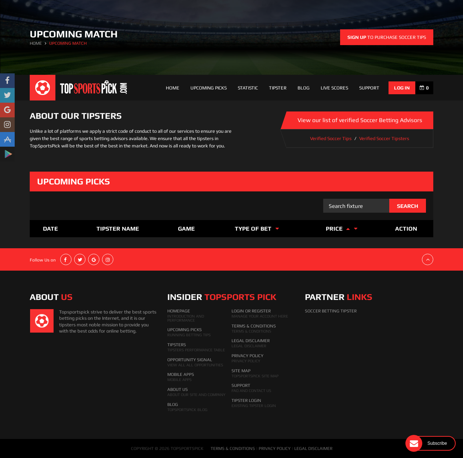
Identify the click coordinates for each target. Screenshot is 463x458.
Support (241, 385)
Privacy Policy (247, 355)
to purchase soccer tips (386, 37)
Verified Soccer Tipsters (384, 138)
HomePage (178, 311)
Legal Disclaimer (251, 340)
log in (402, 88)
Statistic (248, 88)
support (369, 88)
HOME (36, 43)
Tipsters (176, 344)
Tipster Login (246, 400)
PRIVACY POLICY (275, 448)
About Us (177, 389)
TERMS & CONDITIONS (233, 448)
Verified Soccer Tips (330, 138)
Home (172, 88)
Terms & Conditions (254, 326)
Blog (304, 88)
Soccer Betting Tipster (331, 311)
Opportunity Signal (189, 360)
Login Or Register (251, 311)
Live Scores (334, 88)
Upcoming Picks (208, 88)
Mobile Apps (180, 374)
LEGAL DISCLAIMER (313, 448)
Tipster (278, 88)
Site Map (241, 371)
